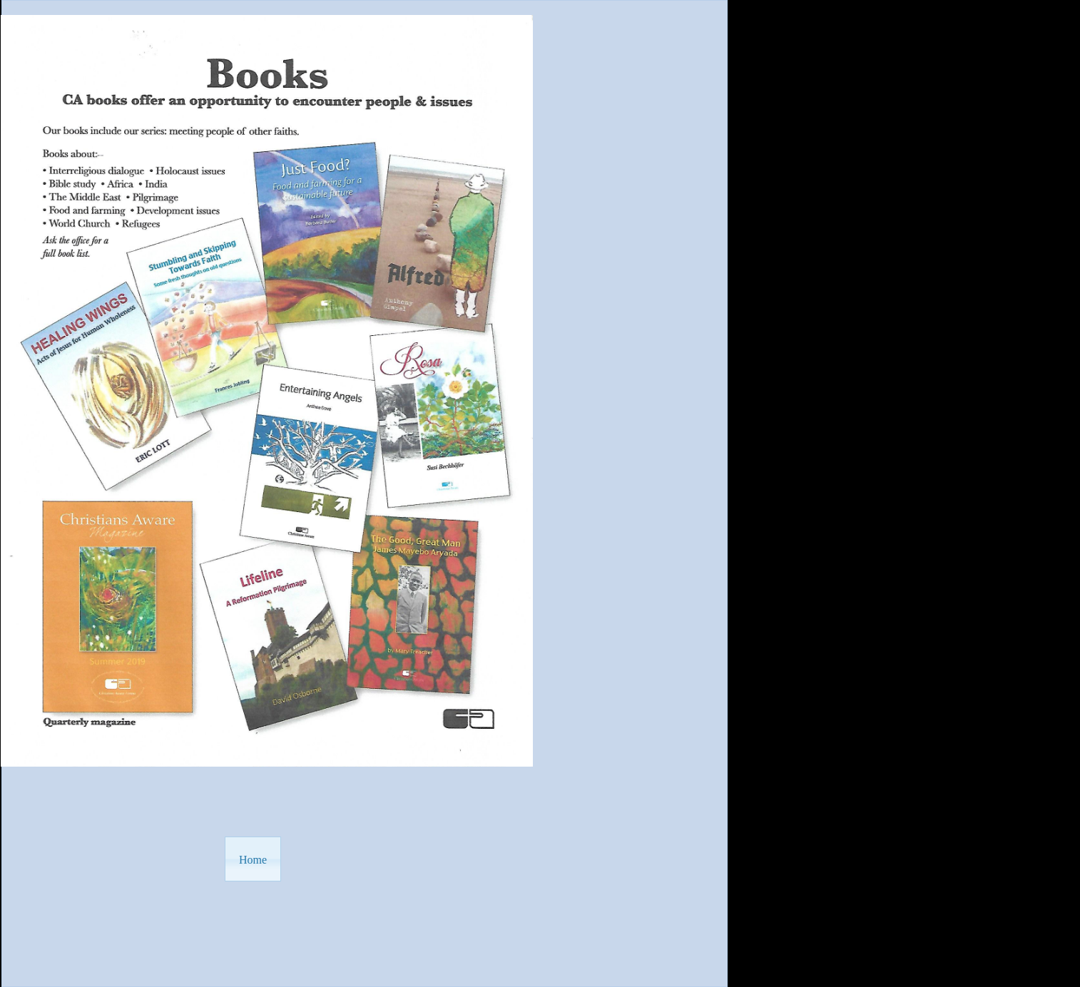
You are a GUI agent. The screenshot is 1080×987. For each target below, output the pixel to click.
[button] (253, 859)
